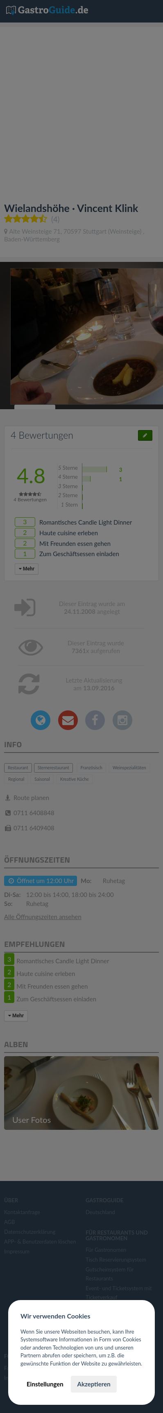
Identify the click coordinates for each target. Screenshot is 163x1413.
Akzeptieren (93, 1384)
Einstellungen (45, 1384)
